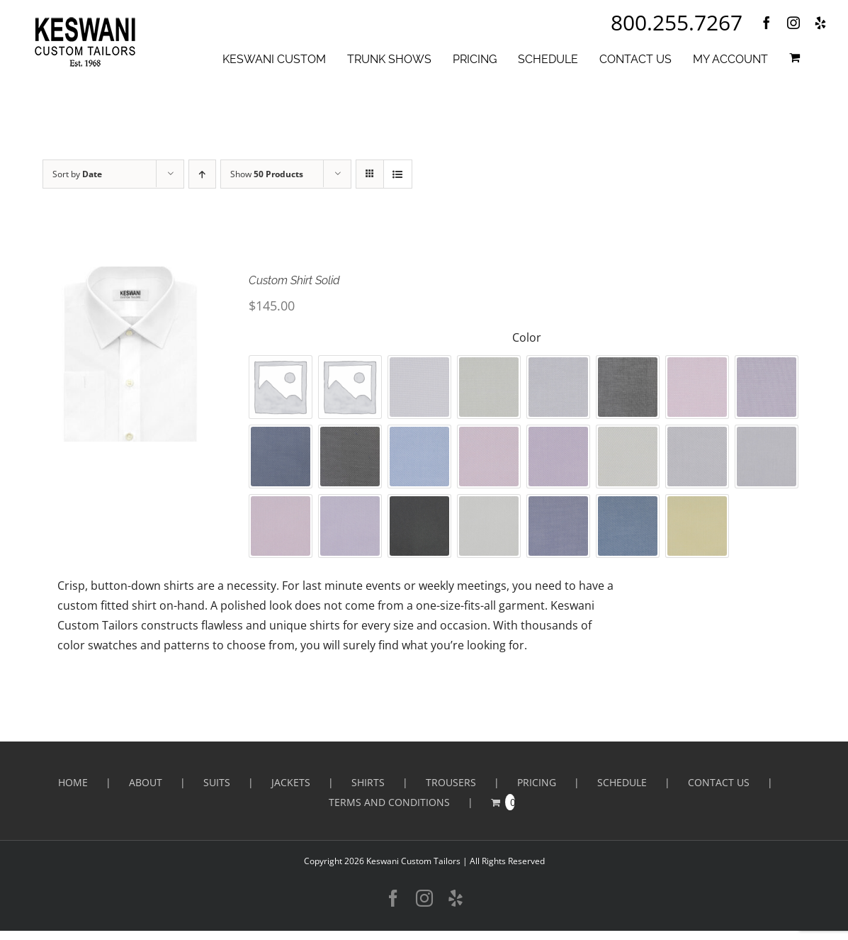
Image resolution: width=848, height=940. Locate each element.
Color (526, 337)
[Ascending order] (202, 174)
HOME (73, 782)
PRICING (536, 782)
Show (266, 174)
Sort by (77, 174)
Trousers (451, 782)
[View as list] (398, 174)
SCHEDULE (622, 782)
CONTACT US (719, 782)
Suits (216, 782)
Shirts (368, 782)
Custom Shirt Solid (294, 280)
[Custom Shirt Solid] (130, 354)
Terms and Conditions (389, 802)
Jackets (290, 782)
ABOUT (145, 782)
